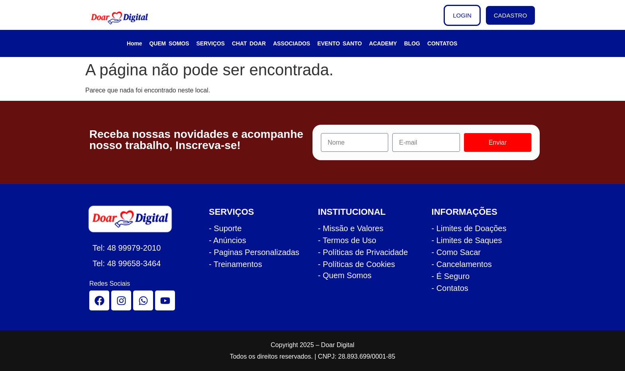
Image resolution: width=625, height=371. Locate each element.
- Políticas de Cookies (356, 264)
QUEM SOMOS (169, 43)
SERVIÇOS (211, 43)
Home (134, 43)
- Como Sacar (456, 252)
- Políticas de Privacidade (363, 252)
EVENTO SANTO (339, 43)
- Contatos (450, 288)
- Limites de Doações (469, 228)
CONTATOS (442, 43)
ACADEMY (383, 43)
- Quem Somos (344, 275)
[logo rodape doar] (134, 219)
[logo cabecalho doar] (124, 18)
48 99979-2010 (134, 247)
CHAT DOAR (249, 43)
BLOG (412, 43)
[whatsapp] (143, 300)
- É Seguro (451, 276)
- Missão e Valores (350, 228)
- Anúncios (227, 240)
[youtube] (165, 300)
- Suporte (225, 228)
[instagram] (121, 300)
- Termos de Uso (347, 240)
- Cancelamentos (462, 264)
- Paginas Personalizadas (254, 252)
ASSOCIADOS (291, 43)
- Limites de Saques (467, 240)
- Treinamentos (235, 264)
